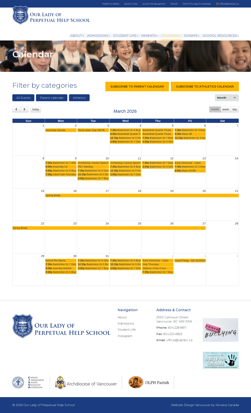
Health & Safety (110, 3)
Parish (174, 3)
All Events (23, 102)
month (215, 113)
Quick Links (130, 3)
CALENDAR (170, 36)
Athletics (79, 102)
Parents (148, 36)
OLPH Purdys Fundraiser (197, 3)
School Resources (220, 36)
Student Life (124, 36)
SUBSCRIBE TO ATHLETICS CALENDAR (205, 90)
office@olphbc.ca (227, 3)
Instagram (125, 336)
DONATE (191, 36)
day (235, 113)
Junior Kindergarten (154, 3)
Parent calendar (51, 102)
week (225, 113)
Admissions (97, 36)
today (35, 113)
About (76, 36)
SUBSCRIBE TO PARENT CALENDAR (137, 90)
